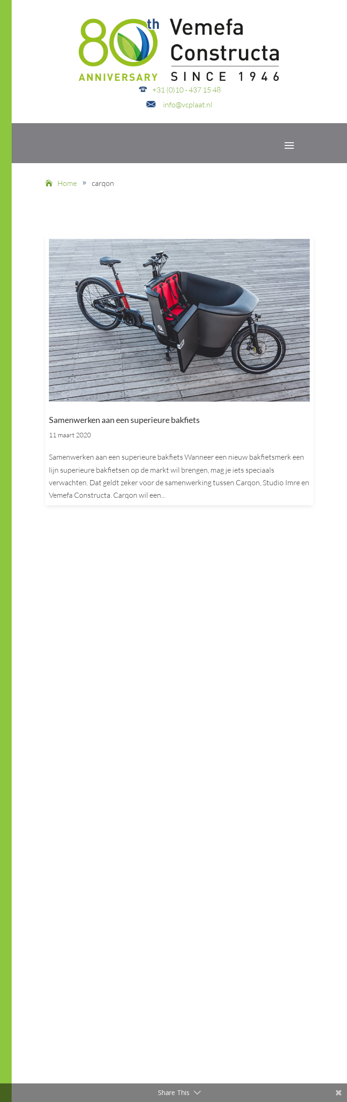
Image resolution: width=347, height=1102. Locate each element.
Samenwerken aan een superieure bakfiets (124, 420)
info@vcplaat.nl (187, 104)
